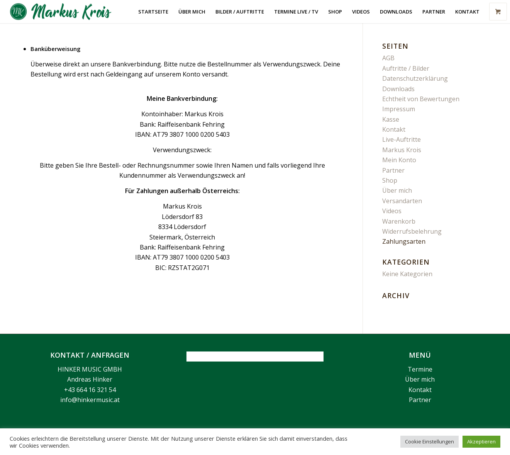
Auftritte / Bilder (405, 68)
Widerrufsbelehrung (412, 231)
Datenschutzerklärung (415, 78)
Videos (392, 211)
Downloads (398, 89)
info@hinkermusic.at (90, 400)
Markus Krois (401, 150)
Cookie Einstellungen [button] (429, 441)
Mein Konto (399, 160)
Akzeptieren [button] (481, 441)
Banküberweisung (55, 49)
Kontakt (393, 129)
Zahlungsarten (403, 241)
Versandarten (402, 201)
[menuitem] (153, 11)
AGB (388, 58)
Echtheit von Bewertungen (420, 99)
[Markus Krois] (65, 11)
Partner (393, 170)
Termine (420, 369)
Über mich (397, 190)
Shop (389, 180)
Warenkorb (398, 221)
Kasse (390, 119)
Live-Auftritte (401, 139)
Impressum (398, 109)
